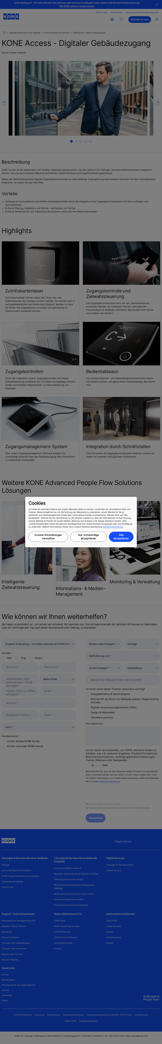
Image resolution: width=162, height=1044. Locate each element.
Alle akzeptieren (121, 537)
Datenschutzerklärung (113, 527)
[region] (81, 522)
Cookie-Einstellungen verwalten (48, 537)
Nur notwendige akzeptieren (88, 537)
